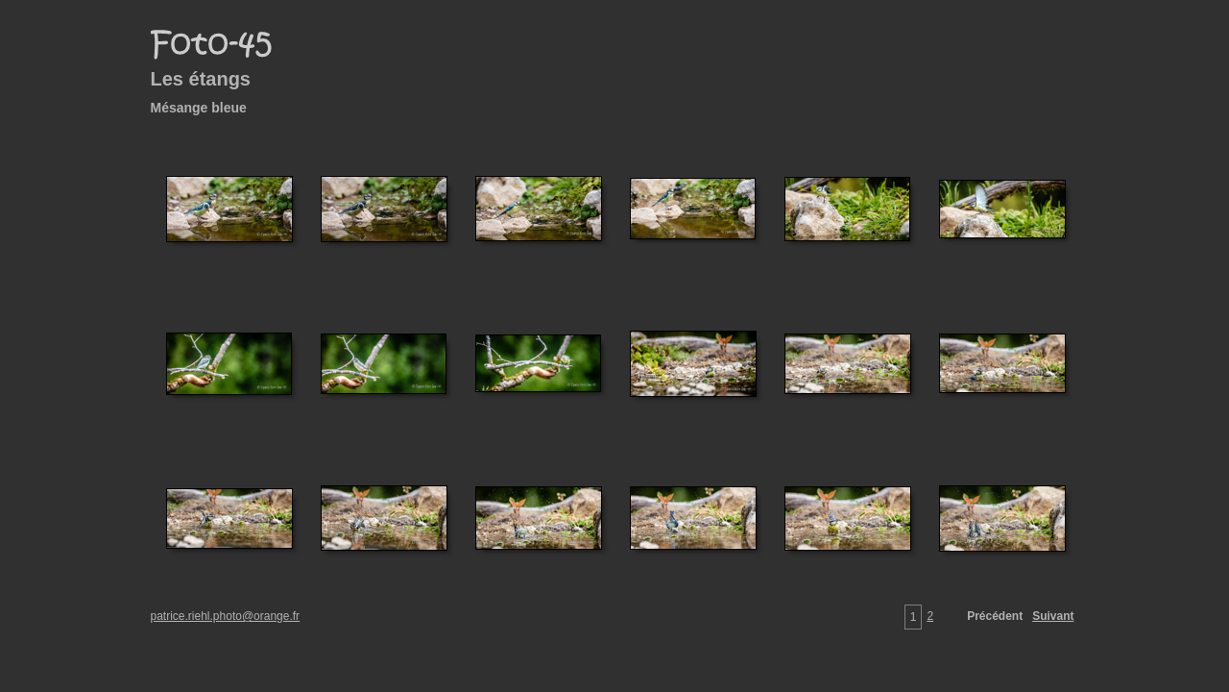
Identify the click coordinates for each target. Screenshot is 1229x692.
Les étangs (201, 78)
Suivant (1052, 616)
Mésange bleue (199, 107)
